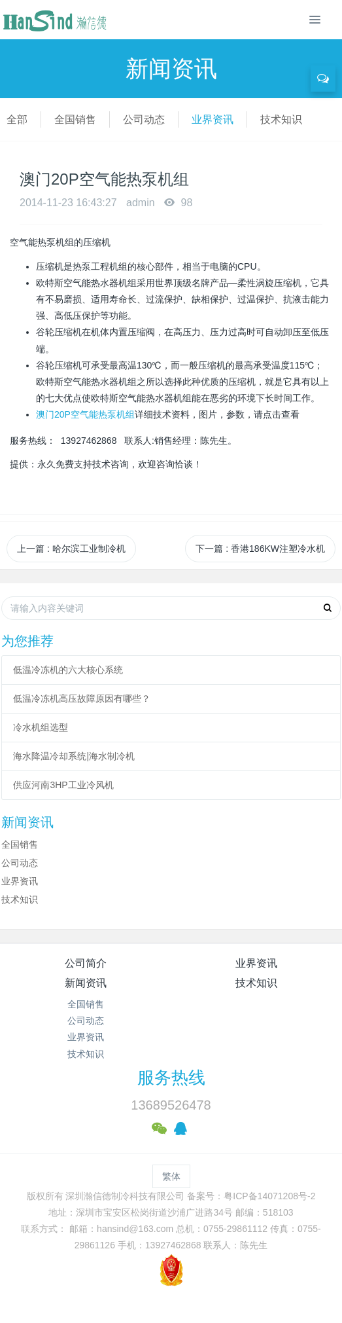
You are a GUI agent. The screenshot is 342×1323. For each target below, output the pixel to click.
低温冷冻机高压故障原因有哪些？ (81, 698)
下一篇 (260, 548)
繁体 (171, 1176)
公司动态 (144, 119)
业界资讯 (212, 119)
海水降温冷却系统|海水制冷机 (74, 756)
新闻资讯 (86, 982)
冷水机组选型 (40, 727)
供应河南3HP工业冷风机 (63, 785)
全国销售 (75, 119)
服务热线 (171, 1077)
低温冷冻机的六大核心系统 (68, 669)
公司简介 (86, 963)
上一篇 (71, 548)
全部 (17, 119)
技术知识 (281, 119)
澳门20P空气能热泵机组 (85, 414)
